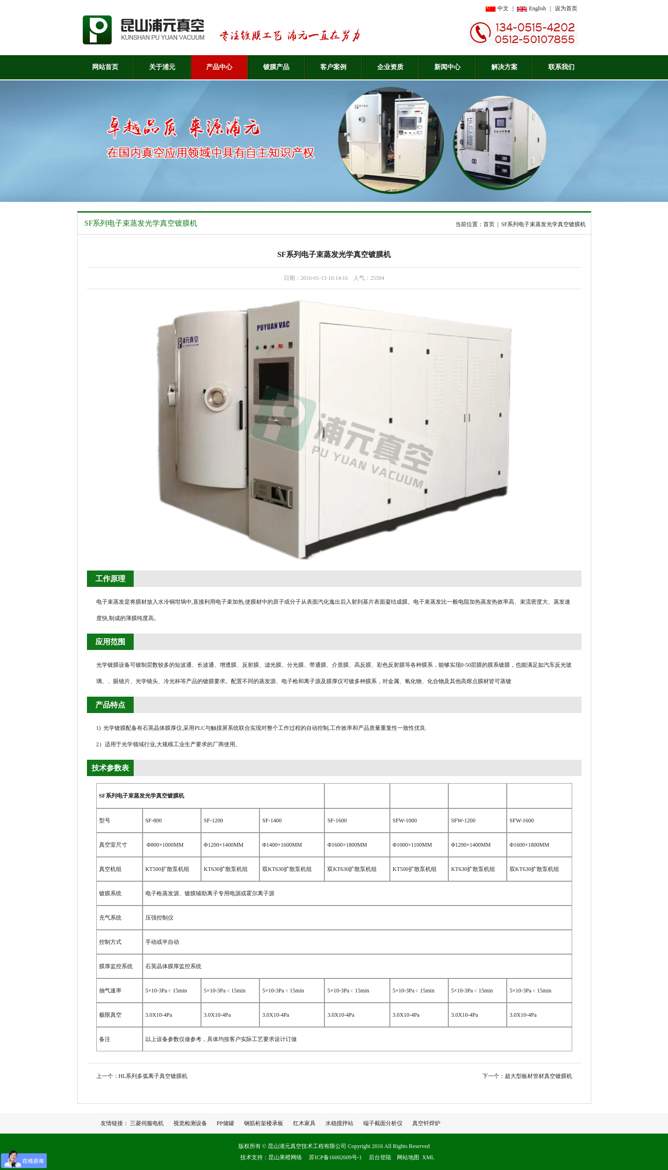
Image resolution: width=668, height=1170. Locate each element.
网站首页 (105, 67)
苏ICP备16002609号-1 (335, 1157)
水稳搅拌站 (339, 1123)
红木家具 (304, 1123)
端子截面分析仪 (382, 1123)
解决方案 (504, 67)
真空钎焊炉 (426, 1123)
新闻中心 (447, 67)
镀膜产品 (276, 67)
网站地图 (408, 1157)
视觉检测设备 (190, 1123)
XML (428, 1157)
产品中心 (219, 67)
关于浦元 (162, 67)
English (537, 8)
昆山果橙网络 (285, 1157)
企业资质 (390, 67)
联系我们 (561, 67)
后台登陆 (380, 1157)
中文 (503, 8)
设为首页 (566, 8)
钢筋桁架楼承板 (263, 1123)
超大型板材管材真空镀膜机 (538, 1076)
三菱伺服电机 (147, 1123)
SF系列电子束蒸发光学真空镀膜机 (141, 223)
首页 (489, 224)
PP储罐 (225, 1123)
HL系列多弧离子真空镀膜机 (153, 1076)
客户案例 (333, 67)
